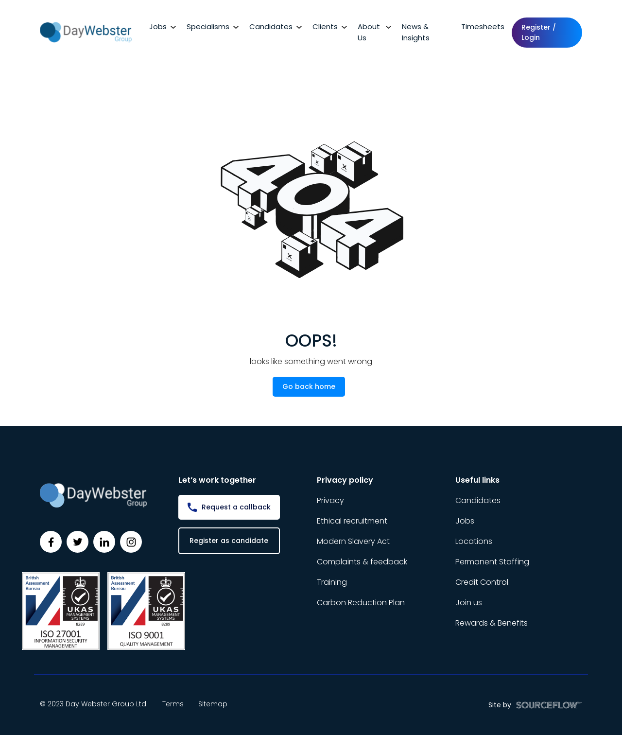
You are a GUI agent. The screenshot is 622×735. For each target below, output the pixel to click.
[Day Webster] (86, 31)
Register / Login (538, 32)
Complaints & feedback (362, 561)
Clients (325, 26)
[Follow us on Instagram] (131, 542)
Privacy (330, 500)
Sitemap (212, 704)
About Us (369, 32)
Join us (468, 602)
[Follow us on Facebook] (51, 542)
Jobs (158, 26)
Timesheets (482, 26)
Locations (473, 541)
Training (332, 582)
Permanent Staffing (492, 561)
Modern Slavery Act (353, 541)
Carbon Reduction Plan (361, 602)
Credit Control (481, 582)
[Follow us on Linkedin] (104, 542)
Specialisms (208, 26)
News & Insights (416, 32)
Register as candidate (229, 540)
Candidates (271, 26)
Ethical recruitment (352, 520)
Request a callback (236, 507)
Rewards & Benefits (491, 623)
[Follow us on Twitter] (77, 542)
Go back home (308, 386)
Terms (173, 704)
